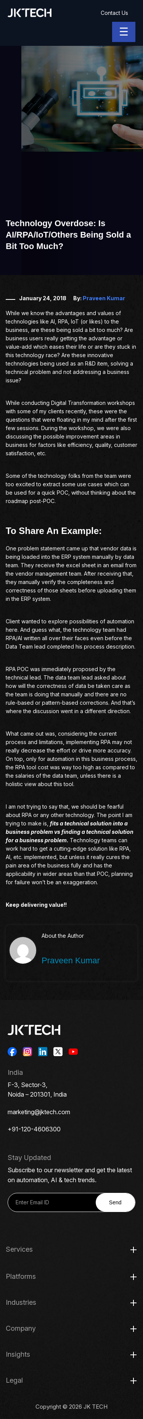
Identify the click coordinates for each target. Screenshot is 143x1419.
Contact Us (114, 13)
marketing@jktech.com (39, 1112)
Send (115, 1202)
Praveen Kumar (104, 298)
